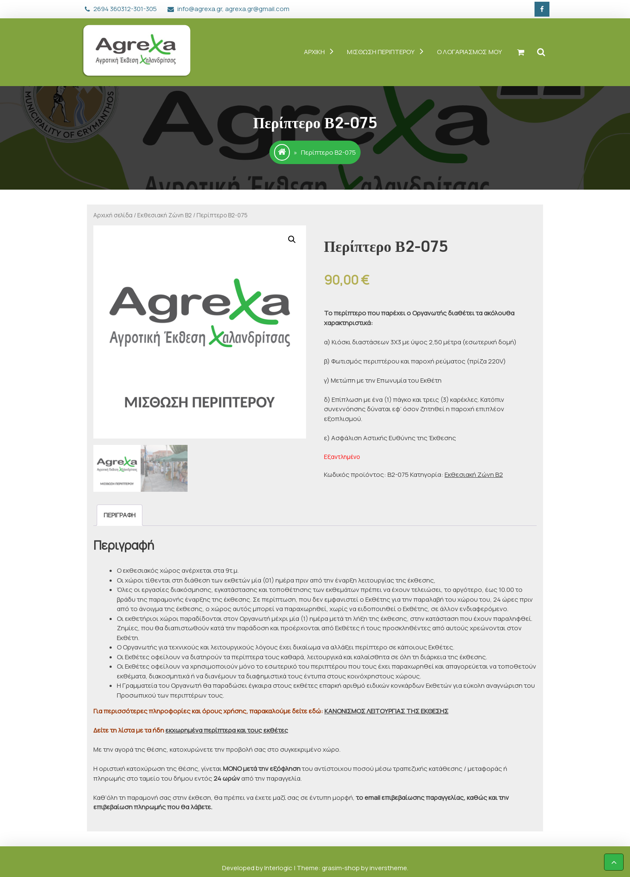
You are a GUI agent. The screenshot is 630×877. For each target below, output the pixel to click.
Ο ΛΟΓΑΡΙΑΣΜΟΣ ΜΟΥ (469, 51)
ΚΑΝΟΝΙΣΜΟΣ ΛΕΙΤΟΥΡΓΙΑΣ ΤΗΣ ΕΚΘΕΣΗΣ (386, 711)
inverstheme (388, 867)
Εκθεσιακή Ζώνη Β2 (164, 215)
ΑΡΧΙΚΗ (314, 51)
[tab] (119, 515)
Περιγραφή (120, 515)
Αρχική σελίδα (113, 215)
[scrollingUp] (614, 862)
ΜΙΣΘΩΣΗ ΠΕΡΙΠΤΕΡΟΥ (381, 51)
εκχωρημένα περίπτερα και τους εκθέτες (226, 730)
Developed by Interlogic (258, 867)
